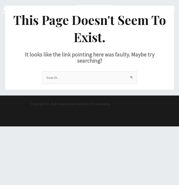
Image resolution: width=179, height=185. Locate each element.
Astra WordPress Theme (130, 103)
